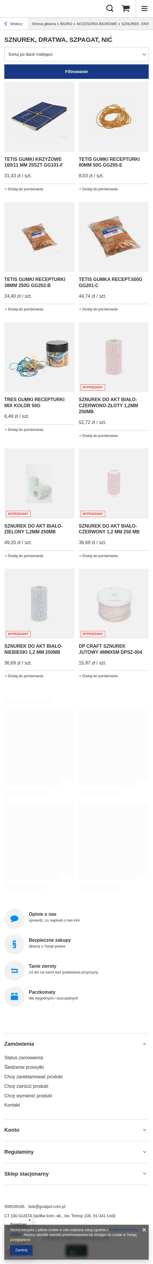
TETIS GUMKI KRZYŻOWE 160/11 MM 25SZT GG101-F (33, 162)
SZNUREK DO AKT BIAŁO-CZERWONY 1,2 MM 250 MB (109, 529)
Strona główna (44, 24)
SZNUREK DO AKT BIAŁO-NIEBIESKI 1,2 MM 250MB (33, 649)
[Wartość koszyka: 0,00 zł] (125, 8)
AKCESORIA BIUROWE (96, 24)
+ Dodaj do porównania (24, 189)
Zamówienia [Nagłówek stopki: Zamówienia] (19, 1044)
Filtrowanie (76, 71)
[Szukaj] (110, 8)
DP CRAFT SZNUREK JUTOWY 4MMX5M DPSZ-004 (110, 649)
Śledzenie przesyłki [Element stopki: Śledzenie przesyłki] (24, 1067)
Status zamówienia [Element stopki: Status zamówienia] (23, 1057)
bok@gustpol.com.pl (47, 1206)
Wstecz (13, 24)
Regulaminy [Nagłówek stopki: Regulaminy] (19, 1152)
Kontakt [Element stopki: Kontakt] (12, 1105)
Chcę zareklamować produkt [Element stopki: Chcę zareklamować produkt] (33, 1076)
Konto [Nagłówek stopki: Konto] (11, 1130)
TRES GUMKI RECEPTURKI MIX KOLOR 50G (34, 402)
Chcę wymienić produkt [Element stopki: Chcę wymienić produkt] (28, 1095)
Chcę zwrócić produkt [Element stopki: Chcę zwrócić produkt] (26, 1086)
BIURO (66, 24)
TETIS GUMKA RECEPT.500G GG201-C (111, 282)
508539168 (14, 1206)
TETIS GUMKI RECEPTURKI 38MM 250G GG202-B (34, 282)
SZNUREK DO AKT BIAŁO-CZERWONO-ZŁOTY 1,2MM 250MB (108, 405)
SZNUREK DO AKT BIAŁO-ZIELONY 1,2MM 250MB (33, 529)
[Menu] (144, 8)
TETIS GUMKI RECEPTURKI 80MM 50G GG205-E (109, 162)
